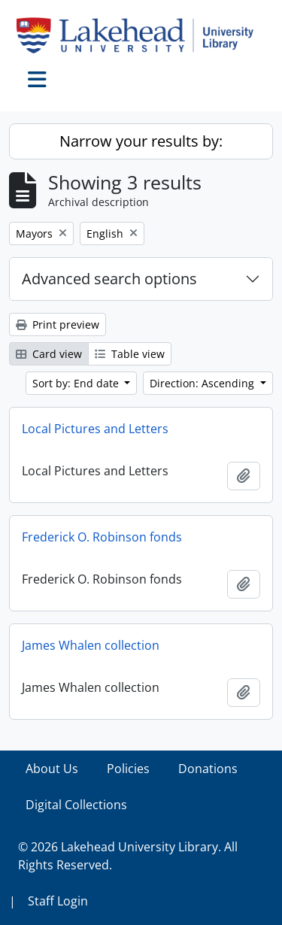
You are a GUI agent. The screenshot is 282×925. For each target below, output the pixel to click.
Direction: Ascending (203, 383)
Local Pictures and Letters (95, 428)
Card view (49, 354)
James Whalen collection (90, 645)
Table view (130, 354)
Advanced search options (109, 278)
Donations (208, 768)
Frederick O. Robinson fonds (102, 537)
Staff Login (58, 901)
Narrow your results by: (141, 141)
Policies (128, 768)
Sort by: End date (77, 383)
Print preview (57, 324)
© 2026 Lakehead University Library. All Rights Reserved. (128, 856)
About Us (52, 768)
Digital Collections (76, 804)
